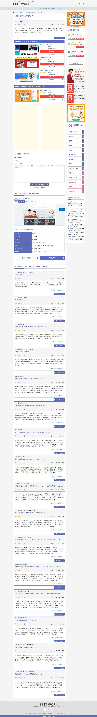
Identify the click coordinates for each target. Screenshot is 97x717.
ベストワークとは (69, 713)
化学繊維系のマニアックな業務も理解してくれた (28, 674)
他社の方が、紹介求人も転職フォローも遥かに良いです (30, 405)
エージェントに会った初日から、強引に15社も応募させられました (33, 432)
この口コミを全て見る (57, 290)
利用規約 (36, 187)
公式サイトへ (52, 51)
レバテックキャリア (45, 57)
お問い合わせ (43, 713)
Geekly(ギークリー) (45, 45)
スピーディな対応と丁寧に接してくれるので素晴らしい (30, 513)
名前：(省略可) (18, 157)
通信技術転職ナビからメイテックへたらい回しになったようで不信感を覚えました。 (38, 539)
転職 (17, 12)
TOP (15, 12)
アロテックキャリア (45, 90)
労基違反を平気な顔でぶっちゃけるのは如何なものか (29, 378)
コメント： (18, 163)
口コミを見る (52, 54)
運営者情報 (36, 713)
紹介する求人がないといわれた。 (24, 275)
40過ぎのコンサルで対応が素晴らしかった (26, 647)
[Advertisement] (25, 127)
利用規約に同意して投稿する (39, 184)
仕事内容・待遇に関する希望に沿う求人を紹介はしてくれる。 (32, 326)
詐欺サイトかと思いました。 (23, 351)
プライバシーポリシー (58, 713)
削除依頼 (50, 713)
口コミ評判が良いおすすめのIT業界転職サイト (48, 8)
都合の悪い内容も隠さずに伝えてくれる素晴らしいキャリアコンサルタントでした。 (38, 566)
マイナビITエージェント (46, 70)
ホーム (24, 713)
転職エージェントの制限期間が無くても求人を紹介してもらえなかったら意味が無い (38, 593)
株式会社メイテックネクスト (39, 252)
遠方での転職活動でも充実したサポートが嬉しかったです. (31, 459)
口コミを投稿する (26, 258)
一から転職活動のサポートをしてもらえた (26, 620)
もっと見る (75, 63)
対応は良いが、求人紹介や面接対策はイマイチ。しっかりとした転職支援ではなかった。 (39, 486)
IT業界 (20, 12)
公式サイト (52, 258)
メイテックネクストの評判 (28, 12)
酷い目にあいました (20, 300)
